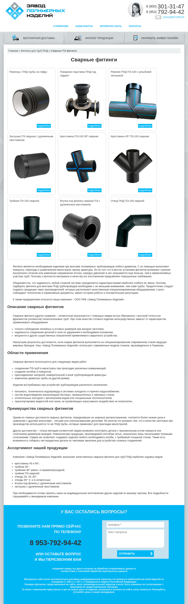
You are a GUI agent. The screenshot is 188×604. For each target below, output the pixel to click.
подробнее (43, 125)
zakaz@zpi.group (173, 17)
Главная (13, 50)
